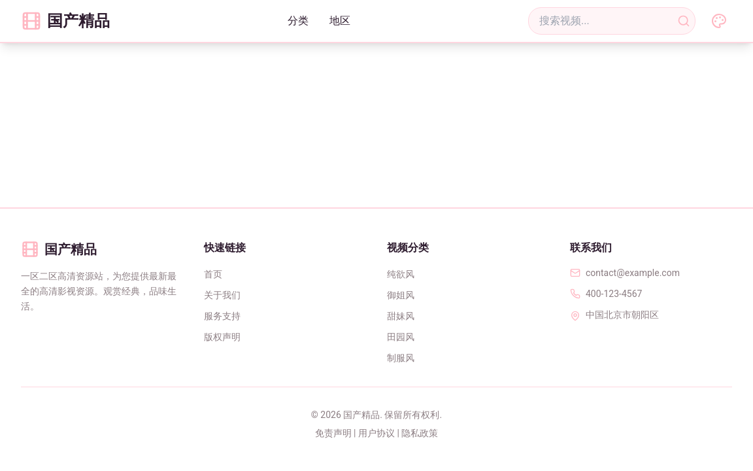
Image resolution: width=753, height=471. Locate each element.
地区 (339, 20)
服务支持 (222, 316)
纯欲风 (400, 274)
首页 (213, 274)
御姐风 (400, 295)
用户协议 (376, 433)
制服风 (400, 358)
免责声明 (333, 433)
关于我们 (222, 295)
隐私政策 (419, 433)
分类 (298, 20)
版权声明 (222, 337)
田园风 (400, 337)
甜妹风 (400, 316)
